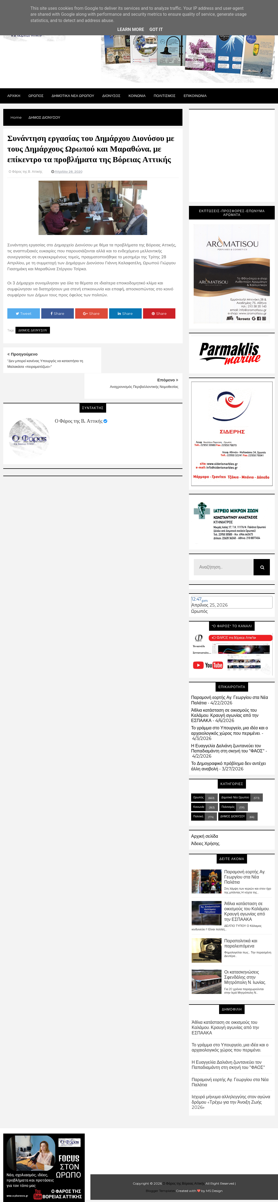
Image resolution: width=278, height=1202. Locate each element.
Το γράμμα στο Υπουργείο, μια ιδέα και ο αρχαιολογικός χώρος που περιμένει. (229, 730)
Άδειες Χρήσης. (205, 843)
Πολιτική (198, 816)
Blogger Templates (160, 1191)
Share (57, 313)
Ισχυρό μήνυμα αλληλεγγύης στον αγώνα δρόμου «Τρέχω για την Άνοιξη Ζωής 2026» (231, 1102)
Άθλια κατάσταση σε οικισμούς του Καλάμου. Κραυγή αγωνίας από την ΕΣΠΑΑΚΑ (224, 715)
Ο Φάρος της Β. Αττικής (78, 395)
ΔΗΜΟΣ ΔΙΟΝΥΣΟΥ (32, 330)
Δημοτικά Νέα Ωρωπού (235, 797)
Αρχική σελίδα (204, 836)
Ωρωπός (199, 611)
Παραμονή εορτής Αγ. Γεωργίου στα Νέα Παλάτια (244, 877)
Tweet (23, 313)
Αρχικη (13, 95)
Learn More (130, 29)
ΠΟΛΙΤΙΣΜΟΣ (164, 95)
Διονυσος (111, 95)
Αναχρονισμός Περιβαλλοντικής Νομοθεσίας (144, 361)
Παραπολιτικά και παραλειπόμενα (240, 943)
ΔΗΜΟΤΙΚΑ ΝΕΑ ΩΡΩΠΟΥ (73, 95)
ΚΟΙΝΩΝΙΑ (137, 95)
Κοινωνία (198, 807)
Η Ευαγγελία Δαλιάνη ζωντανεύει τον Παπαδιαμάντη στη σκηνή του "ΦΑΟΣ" (227, 748)
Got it (156, 29)
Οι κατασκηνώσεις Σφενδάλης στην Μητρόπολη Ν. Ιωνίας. (245, 977)
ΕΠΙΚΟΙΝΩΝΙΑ (195, 95)
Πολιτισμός (228, 807)
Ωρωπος (36, 95)
